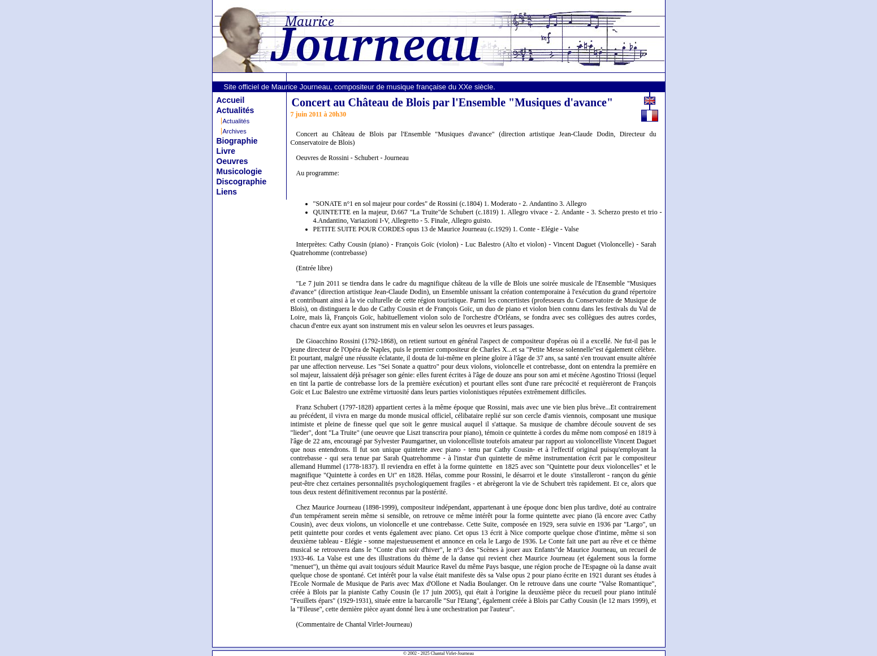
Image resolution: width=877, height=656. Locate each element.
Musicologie (239, 171)
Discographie (242, 181)
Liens (227, 191)
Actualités (235, 110)
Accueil (231, 100)
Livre (226, 151)
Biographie (237, 140)
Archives (235, 131)
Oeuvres (232, 161)
